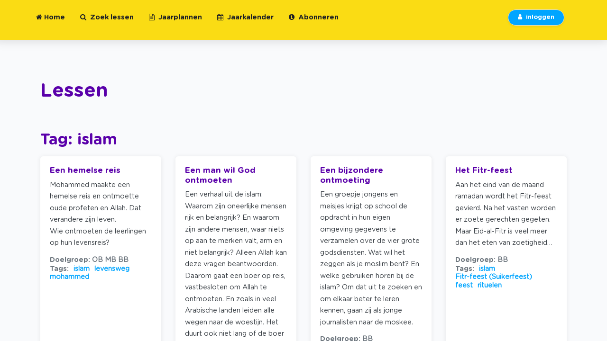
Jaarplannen (175, 23)
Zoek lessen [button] (107, 23)
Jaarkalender (245, 23)
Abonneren (314, 23)
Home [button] (50, 23)
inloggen (536, 23)
